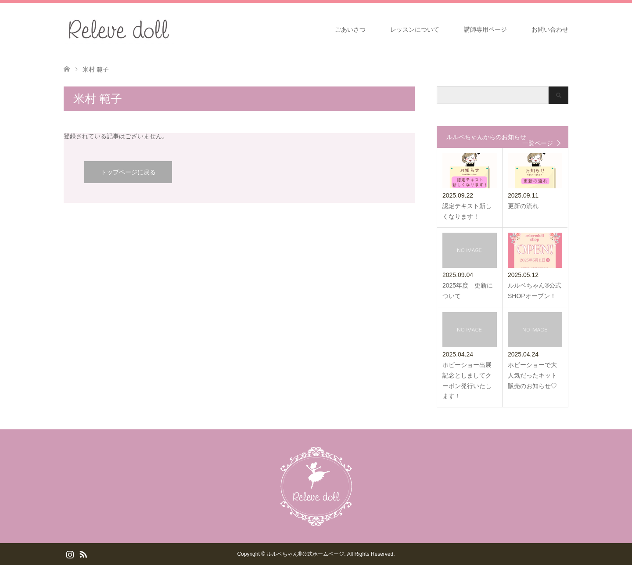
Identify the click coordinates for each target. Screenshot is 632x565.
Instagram (70, 553)
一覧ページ (537, 143)
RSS (83, 553)
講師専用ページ (485, 29)
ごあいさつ (350, 29)
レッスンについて (414, 29)
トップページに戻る (128, 172)
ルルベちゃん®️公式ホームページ (305, 554)
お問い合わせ (549, 29)
